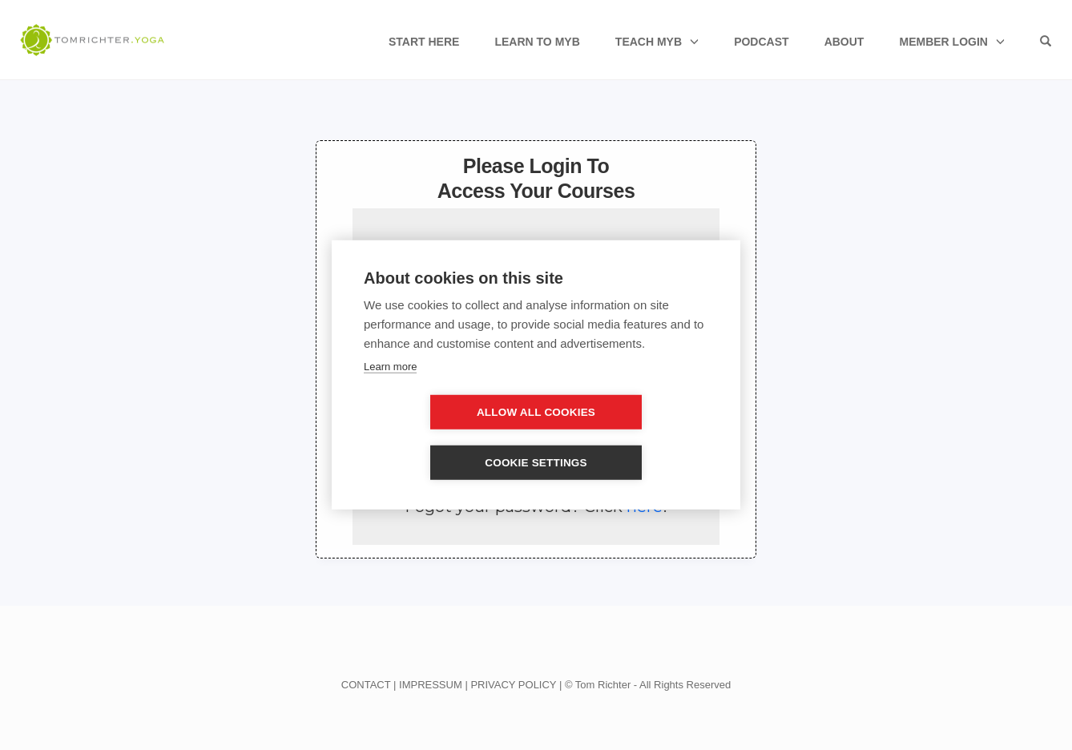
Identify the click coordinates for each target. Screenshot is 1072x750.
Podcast (761, 41)
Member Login (943, 41)
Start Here (424, 41)
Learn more (390, 391)
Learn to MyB (536, 41)
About (844, 41)
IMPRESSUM (430, 685)
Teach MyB (648, 41)
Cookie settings (628, 438)
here (645, 506)
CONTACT (366, 685)
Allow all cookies (444, 438)
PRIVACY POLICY (513, 685)
